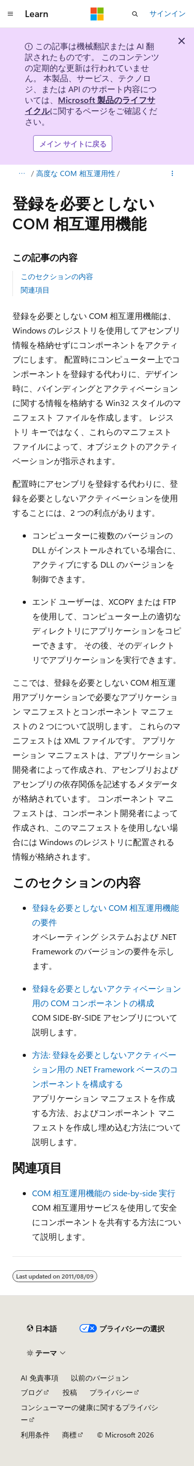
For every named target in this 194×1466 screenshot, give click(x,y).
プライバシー (111, 1392)
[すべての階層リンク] (21, 174)
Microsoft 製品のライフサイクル (90, 105)
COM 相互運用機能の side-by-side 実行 (103, 1192)
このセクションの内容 (57, 276)
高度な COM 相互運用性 (75, 173)
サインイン (168, 13)
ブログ (31, 1392)
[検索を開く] (135, 14)
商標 (69, 1435)
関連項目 (35, 290)
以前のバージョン (100, 1378)
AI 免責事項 (39, 1378)
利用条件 (35, 1435)
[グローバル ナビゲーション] (10, 14)
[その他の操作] (172, 174)
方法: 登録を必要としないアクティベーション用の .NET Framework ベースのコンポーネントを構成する (105, 1069)
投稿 (70, 1392)
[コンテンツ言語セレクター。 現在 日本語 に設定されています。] (42, 1328)
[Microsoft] (97, 14)
